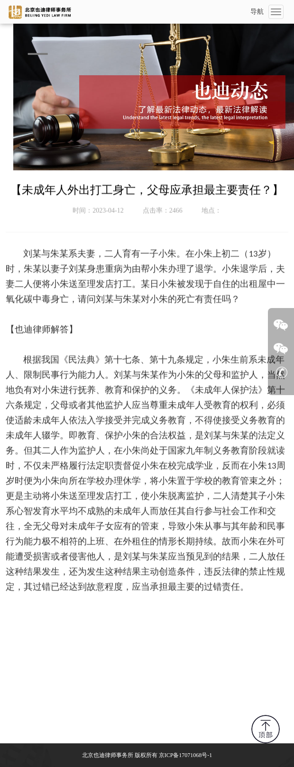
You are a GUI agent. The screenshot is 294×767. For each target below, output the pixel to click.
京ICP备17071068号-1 (185, 755)
